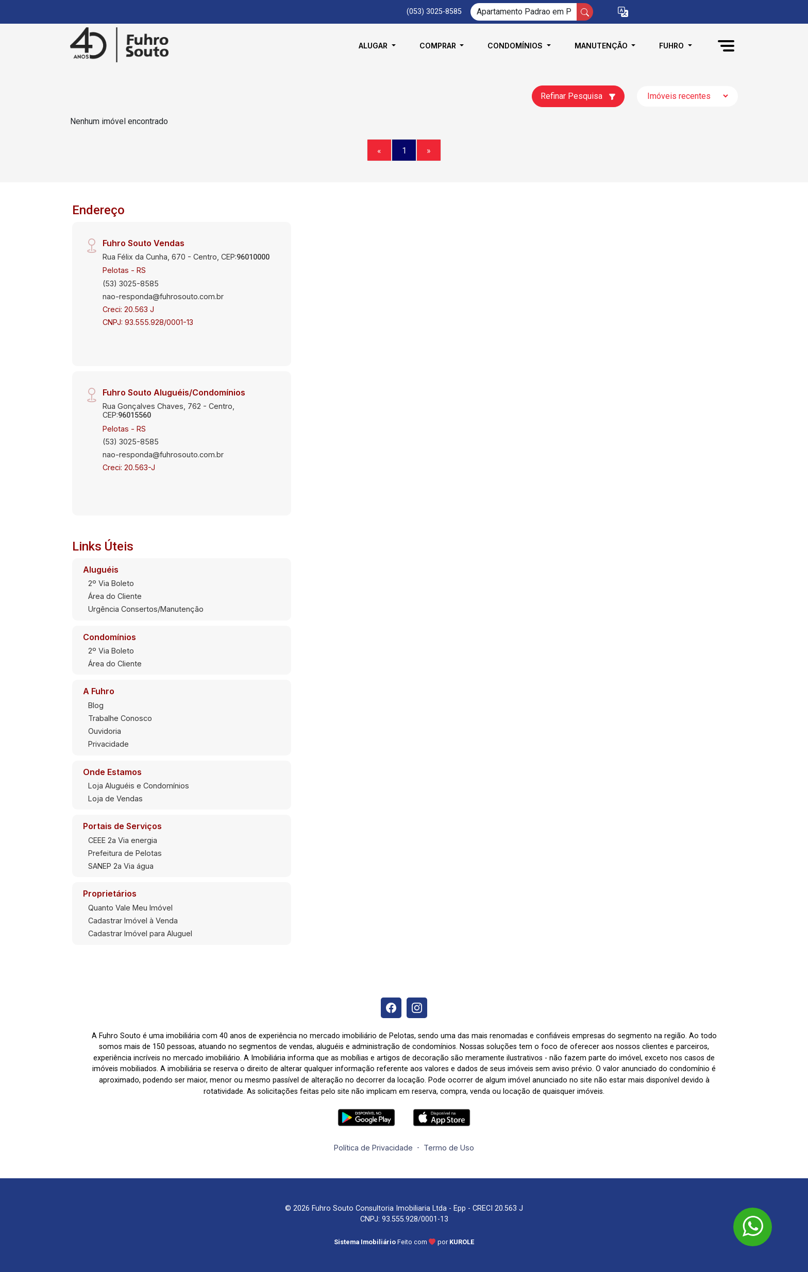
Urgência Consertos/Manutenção (146, 609)
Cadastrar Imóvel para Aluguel (140, 933)
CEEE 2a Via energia (122, 840)
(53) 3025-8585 (131, 283)
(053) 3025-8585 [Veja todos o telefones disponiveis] (434, 11)
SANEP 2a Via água (121, 866)
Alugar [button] (374, 45)
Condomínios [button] (516, 45)
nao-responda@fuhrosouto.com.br (163, 296)
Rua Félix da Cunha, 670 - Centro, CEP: (186, 256)
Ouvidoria (104, 731)
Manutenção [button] (602, 45)
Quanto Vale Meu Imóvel (130, 907)
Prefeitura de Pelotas (125, 853)
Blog (96, 705)
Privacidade (108, 744)
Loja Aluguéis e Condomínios (138, 785)
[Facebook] (391, 1008)
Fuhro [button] (672, 45)
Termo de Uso (449, 1147)
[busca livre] (585, 12)
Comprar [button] (438, 45)
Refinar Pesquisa (578, 96)
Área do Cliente (115, 596)
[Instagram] (417, 1008)
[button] (623, 12)
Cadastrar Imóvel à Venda (133, 920)
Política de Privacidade (373, 1147)
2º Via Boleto (111, 583)
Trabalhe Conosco (120, 718)
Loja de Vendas (115, 798)
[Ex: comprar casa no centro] (523, 12)
